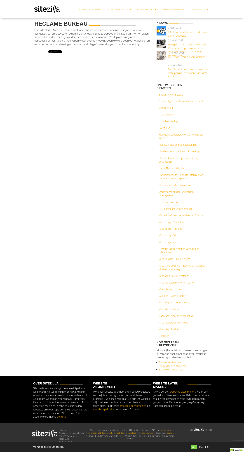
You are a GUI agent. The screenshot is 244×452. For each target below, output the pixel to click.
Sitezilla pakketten (119, 9)
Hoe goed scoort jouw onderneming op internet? (181, 136)
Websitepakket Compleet (173, 322)
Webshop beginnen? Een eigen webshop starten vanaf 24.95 (182, 267)
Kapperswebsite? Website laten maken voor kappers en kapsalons (181, 176)
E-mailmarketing (168, 121)
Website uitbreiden (169, 309)
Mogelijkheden (146, 9)
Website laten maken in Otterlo (176, 282)
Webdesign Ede (168, 235)
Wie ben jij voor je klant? (172, 295)
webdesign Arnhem (106, 433)
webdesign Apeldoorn (126, 433)
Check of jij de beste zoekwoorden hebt (181, 101)
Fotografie (164, 127)
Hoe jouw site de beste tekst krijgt (178, 144)
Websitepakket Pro (169, 329)
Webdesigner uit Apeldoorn (174, 259)
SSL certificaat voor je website (175, 208)
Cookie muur (166, 107)
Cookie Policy (166, 114)
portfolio (61, 416)
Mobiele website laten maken (175, 185)
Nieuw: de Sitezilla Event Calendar (187, 57)
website (208, 430)
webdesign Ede (147, 433)
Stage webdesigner (170, 362)
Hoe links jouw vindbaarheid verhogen (180, 151)
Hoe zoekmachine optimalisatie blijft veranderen (179, 160)
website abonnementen (133, 405)
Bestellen (164, 335)
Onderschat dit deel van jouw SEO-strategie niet (178, 193)
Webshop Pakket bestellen (174, 275)
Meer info (204, 447)
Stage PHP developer (171, 369)
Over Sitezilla (199, 9)
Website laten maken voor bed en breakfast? (180, 250)
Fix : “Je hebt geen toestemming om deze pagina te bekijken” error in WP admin (188, 73)
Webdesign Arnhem (170, 228)
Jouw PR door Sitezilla (171, 168)
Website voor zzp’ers (170, 289)
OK (194, 447)
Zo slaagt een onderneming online (178, 302)
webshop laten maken (182, 391)
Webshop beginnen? (173, 9)
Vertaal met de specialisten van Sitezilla (181, 215)
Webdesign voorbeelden (173, 242)
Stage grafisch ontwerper (173, 366)
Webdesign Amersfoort (172, 222)
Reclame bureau (168, 202)
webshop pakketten (104, 409)
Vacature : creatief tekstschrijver (176, 315)
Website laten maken (90, 9)
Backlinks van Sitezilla (171, 94)
